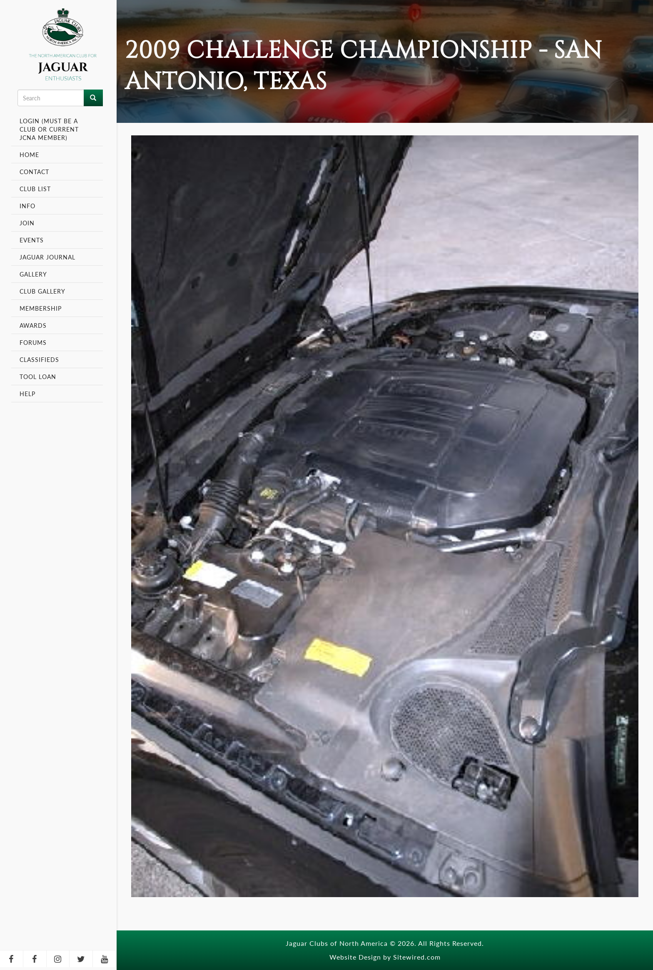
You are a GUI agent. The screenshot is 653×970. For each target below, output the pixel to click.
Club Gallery (42, 291)
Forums (33, 342)
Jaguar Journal (47, 257)
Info (28, 206)
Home (29, 154)
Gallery (33, 274)
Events (33, 240)
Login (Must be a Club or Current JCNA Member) (49, 129)
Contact (34, 171)
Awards (33, 325)
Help (27, 393)
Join (27, 223)
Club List (35, 189)
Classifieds (39, 359)
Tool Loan (38, 376)
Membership (42, 308)
